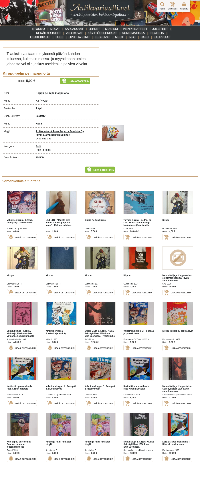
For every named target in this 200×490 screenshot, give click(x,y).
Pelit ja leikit (43, 149)
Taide (59, 37)
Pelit (38, 146)
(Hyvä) (43, 100)
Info (131, 37)
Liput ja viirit (79, 37)
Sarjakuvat (74, 28)
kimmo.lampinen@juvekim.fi (53, 134)
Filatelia (157, 33)
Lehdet (94, 28)
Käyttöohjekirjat (102, 33)
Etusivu (38, 28)
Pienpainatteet (135, 28)
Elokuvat (102, 37)
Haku (144, 37)
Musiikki (111, 28)
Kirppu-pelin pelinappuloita (52, 93)
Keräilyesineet (48, 33)
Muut (119, 37)
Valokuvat (74, 33)
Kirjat (55, 28)
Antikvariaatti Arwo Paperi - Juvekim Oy (60, 131)
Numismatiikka (133, 33)
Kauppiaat (162, 37)
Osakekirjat (40, 37)
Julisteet (160, 28)
